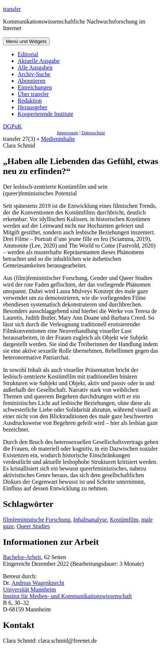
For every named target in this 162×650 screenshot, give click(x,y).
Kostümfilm (124, 519)
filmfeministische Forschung (37, 519)
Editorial (28, 54)
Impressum (67, 132)
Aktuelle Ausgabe (39, 61)
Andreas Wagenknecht (37, 583)
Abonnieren (32, 81)
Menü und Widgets (26, 41)
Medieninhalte (58, 139)
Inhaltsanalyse (90, 519)
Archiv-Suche (34, 74)
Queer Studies (33, 526)
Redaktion (30, 100)
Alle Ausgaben (35, 67)
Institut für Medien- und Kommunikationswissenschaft (67, 596)
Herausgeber (32, 107)
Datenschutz (93, 132)
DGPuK (12, 126)
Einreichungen (35, 87)
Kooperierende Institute (45, 114)
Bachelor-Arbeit (22, 557)
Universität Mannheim (29, 589)
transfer (12, 9)
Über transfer (33, 94)
